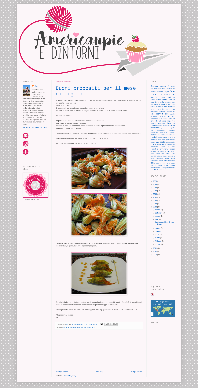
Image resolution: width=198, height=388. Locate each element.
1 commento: (93, 324)
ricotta (158, 153)
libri (163, 135)
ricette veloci (170, 151)
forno (169, 123)
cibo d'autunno (169, 107)
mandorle (154, 137)
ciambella (159, 107)
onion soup (161, 139)
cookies (172, 114)
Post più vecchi (136, 372)
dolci (156, 121)
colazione (154, 111)
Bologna (154, 86)
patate (168, 142)
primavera (163, 149)
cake (162, 102)
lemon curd (158, 135)
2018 (155, 188)
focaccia (153, 123)
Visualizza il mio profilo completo (34, 127)
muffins (154, 139)
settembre (159, 213)
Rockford (160, 92)
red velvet (160, 151)
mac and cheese (170, 135)
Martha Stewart (165, 88)
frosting (158, 125)
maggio (158, 231)
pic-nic (163, 146)
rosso (168, 154)
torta (153, 163)
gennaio (158, 244)
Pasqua (153, 92)
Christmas (171, 86)
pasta (162, 142)
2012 (155, 207)
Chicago (163, 86)
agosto (157, 216)
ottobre (158, 210)
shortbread (159, 158)
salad (173, 153)
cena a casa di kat (162, 104)
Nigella (173, 88)
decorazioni (154, 118)
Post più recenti (62, 372)
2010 (155, 251)
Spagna (166, 92)
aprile (157, 235)
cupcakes (171, 116)
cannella (168, 102)
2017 (155, 191)
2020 (155, 181)
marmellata (162, 137)
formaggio (161, 123)
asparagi (163, 97)
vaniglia (172, 165)
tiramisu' (172, 160)
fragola (153, 125)
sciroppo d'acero (162, 156)
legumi (153, 135)
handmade (163, 132)
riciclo (152, 153)
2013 (155, 204)
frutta (163, 125)
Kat (36, 86)
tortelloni (153, 165)
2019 (155, 184)
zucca (156, 170)
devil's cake (162, 118)
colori (153, 114)
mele (168, 137)
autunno (171, 97)
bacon (153, 100)
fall (160, 121)
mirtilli (173, 137)
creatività (154, 116)
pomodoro (154, 149)
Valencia (159, 95)
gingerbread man (166, 128)
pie (169, 146)
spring (173, 158)
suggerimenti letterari (157, 160)
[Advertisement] (99, 350)
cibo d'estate (74, 327)
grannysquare (161, 130)
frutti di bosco (155, 128)
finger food (82, 327)
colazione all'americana (167, 111)
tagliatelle (167, 160)
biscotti (165, 99)
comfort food (162, 114)
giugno (157, 228)
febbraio (158, 241)
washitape (164, 167)
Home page (99, 372)
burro (157, 102)
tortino (160, 165)
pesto (168, 144)
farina (164, 121)
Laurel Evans (155, 88)
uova (166, 165)
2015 (155, 197)
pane (158, 142)
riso (162, 154)
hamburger (154, 132)
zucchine (162, 170)
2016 (155, 194)
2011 (155, 248)
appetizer (66, 327)
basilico (158, 100)
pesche (164, 144)
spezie (167, 158)
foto (174, 123)
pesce (159, 144)
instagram (172, 132)
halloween (172, 130)
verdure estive (155, 167)
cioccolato (171, 109)
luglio (157, 219)
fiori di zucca (91, 327)
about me (169, 94)
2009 (155, 255)
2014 (155, 201)
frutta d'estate (170, 125)
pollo (173, 146)
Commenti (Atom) (69, 376)
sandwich (153, 156)
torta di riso (160, 163)
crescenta (163, 116)
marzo (157, 238)
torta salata (171, 163)
